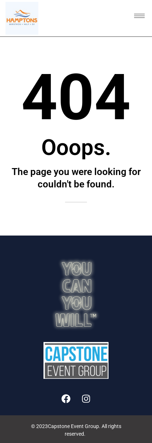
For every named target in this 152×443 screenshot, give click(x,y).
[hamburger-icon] (139, 16)
